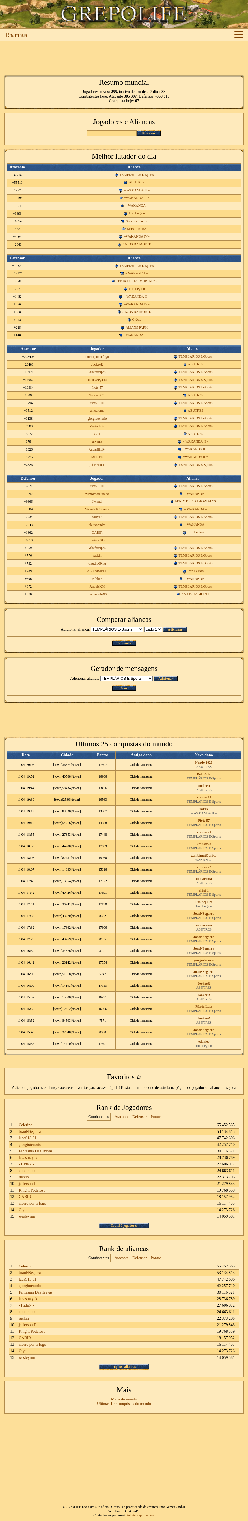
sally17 (97, 517)
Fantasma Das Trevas (36, 1151)
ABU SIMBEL (97, 571)
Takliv (203, 809)
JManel (97, 502)
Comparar (124, 643)
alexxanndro (97, 525)
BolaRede (204, 774)
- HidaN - (26, 1164)
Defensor (139, 1117)
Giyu (23, 1210)
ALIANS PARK (137, 327)
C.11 (97, 434)
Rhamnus (16, 35)
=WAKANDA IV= (137, 236)
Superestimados (137, 221)
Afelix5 (97, 579)
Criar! (124, 688)
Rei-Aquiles (203, 902)
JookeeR (97, 364)
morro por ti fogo (97, 357)
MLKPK (97, 457)
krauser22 (204, 797)
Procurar (148, 133)
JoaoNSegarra (97, 380)
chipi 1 (204, 890)
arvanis (97, 441)
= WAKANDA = (136, 206)
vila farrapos (97, 372)
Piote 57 (97, 388)
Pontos (156, 1117)
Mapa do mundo (124, 1399)
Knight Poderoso (32, 1190)
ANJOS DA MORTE (136, 244)
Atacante (122, 1117)
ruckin (97, 555)
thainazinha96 (97, 594)
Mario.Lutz (97, 426)
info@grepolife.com (140, 1515)
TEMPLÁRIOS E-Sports (137, 175)
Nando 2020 (97, 395)
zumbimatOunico (97, 494)
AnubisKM (97, 586)
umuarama (97, 411)
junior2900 (97, 540)
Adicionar (175, 629)
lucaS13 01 (97, 403)
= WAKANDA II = (137, 190)
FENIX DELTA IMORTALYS (136, 281)
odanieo (204, 1041)
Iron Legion (137, 213)
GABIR (97, 533)
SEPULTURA (136, 229)
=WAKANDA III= (137, 198)
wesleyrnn (27, 1216)
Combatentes (98, 1117)
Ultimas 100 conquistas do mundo (124, 1404)
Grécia (136, 320)
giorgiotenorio (97, 419)
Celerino (25, 1125)
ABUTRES (137, 182)
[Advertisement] (124, 58)
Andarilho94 (97, 449)
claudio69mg (97, 563)
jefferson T (97, 465)
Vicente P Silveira (97, 509)
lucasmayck (28, 1157)
